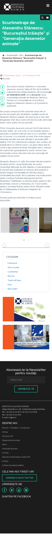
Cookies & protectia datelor (13, 465)
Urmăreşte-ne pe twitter (19, 478)
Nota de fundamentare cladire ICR (16, 457)
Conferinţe (13, 272)
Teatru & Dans (14, 280)
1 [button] (24, 240)
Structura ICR (7, 436)
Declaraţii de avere (9, 449)
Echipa (5, 432)
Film (10, 285)
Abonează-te (26, 389)
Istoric (4, 444)
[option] (19, 220)
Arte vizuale (13, 267)
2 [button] (28, 240)
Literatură (12, 263)
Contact (5, 461)
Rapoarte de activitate (11, 440)
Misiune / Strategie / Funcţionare (16, 428)
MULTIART (13, 289)
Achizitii (5, 453)
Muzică (11, 276)
